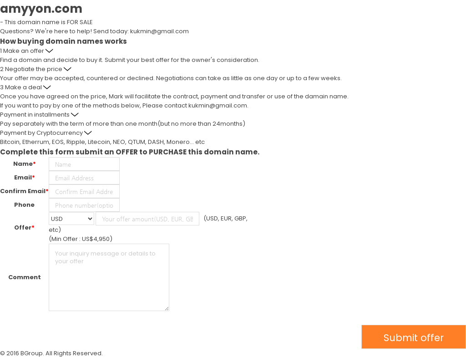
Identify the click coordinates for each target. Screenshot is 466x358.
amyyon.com (41, 8)
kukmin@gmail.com (159, 31)
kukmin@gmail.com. (218, 105)
